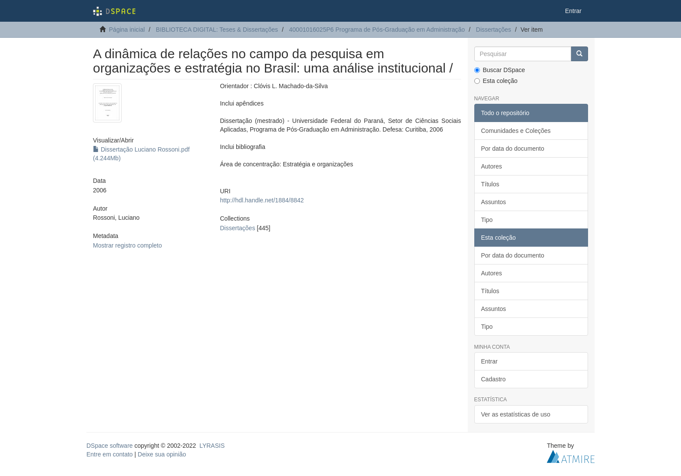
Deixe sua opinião (162, 454)
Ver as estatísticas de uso (516, 414)
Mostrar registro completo (127, 245)
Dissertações (493, 29)
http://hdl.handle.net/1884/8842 (262, 200)
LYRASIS (212, 445)
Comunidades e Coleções (516, 130)
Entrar (489, 361)
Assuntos (493, 201)
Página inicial (127, 29)
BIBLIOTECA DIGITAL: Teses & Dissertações (217, 29)
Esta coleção (496, 80)
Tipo (487, 219)
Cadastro (493, 379)
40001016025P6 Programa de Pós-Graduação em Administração (377, 29)
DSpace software (109, 445)
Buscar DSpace (499, 69)
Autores (491, 166)
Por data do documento (513, 148)
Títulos (490, 184)
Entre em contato (109, 454)
